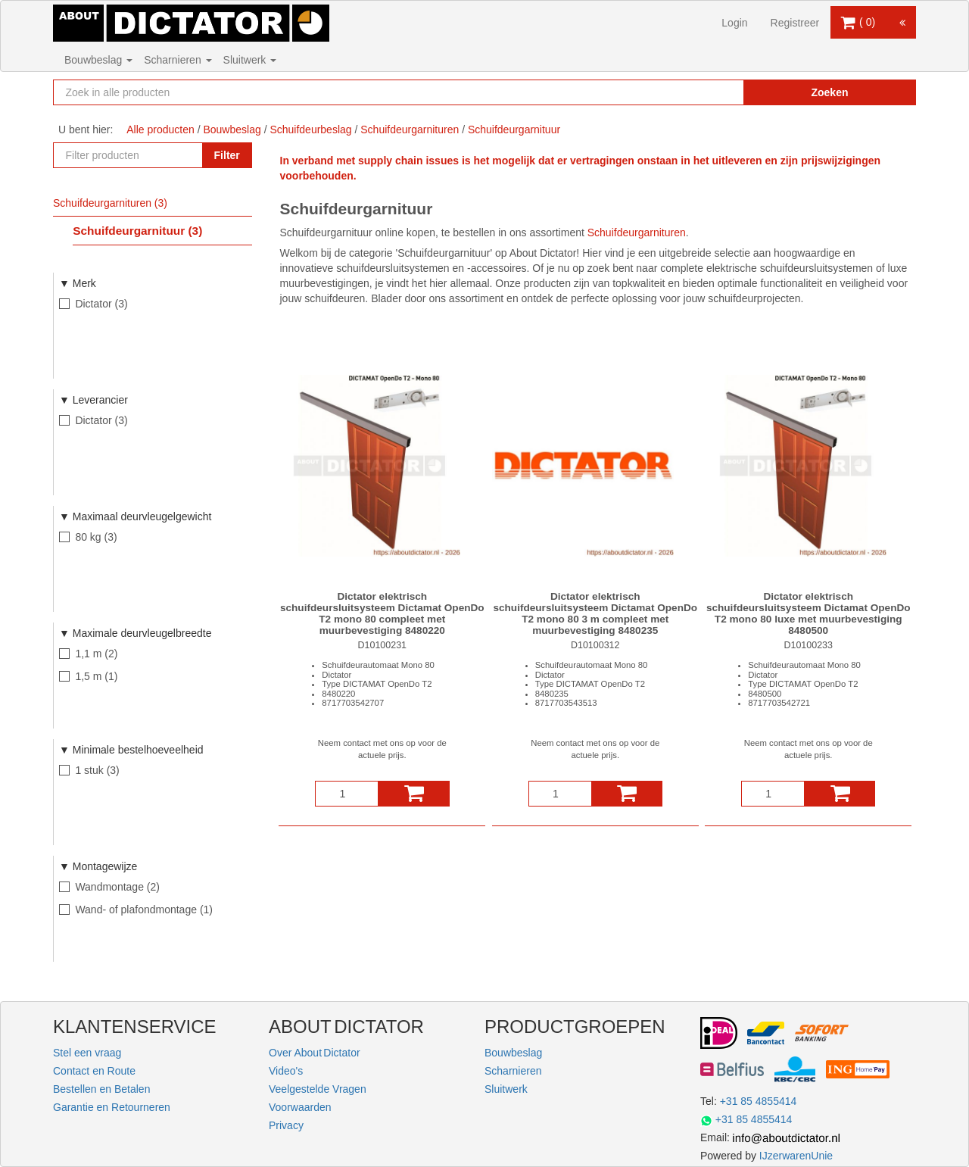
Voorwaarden (300, 1107)
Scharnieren (177, 60)
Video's (286, 1071)
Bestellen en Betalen (101, 1089)
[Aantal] (347, 794)
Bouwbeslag (98, 60)
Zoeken (829, 92)
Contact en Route (94, 1071)
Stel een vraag (87, 1053)
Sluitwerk (250, 60)
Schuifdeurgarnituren (636, 232)
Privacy (286, 1125)
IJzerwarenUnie (796, 1156)
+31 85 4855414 (758, 1101)
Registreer (795, 23)
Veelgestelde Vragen (317, 1089)
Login (734, 23)
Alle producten (160, 129)
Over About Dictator (314, 1053)
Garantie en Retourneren (111, 1107)
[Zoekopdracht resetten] (700, 92)
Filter (227, 155)
